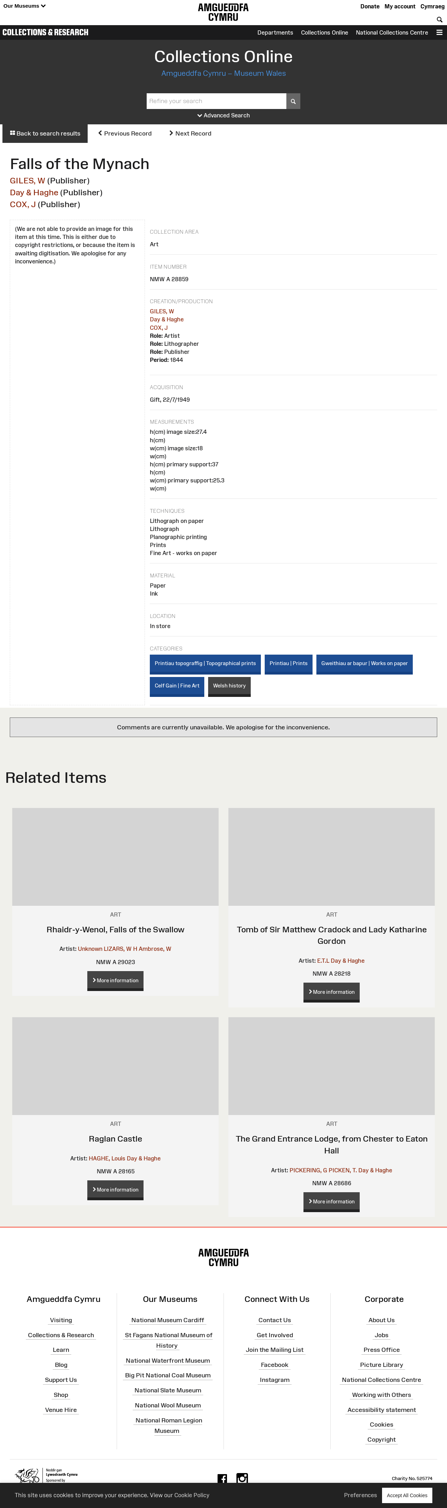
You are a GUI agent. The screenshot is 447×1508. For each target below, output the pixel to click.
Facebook (274, 1364)
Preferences (360, 1495)
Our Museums (24, 6)
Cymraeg (432, 6)
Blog (61, 1364)
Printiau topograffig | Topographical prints (205, 663)
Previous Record (124, 133)
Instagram (275, 1379)
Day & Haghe (34, 192)
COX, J (23, 204)
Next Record (190, 133)
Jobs (381, 1334)
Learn (61, 1349)
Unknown (90, 949)
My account (400, 6)
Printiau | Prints (289, 663)
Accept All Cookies (407, 1495)
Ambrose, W (155, 949)
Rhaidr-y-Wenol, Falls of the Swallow (115, 929)
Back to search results (45, 133)
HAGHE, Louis (107, 1158)
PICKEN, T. (343, 1170)
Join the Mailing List (274, 1349)
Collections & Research (45, 32)
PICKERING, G (308, 1170)
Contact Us (274, 1319)
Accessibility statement (381, 1409)
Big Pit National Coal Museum (168, 1375)
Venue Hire (61, 1409)
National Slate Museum (167, 1390)
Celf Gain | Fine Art (177, 686)
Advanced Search (223, 115)
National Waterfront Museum (168, 1360)
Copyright (381, 1439)
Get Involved (275, 1334)
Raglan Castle (115, 1138)
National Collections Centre (392, 32)
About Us (381, 1319)
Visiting (61, 1319)
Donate (370, 6)
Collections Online (324, 32)
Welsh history (229, 686)
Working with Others (381, 1394)
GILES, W (27, 180)
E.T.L (323, 960)
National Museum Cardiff (167, 1319)
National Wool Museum (168, 1405)
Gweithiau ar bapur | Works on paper (364, 663)
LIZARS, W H (120, 949)
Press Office (382, 1349)
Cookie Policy (192, 1495)
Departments (275, 32)
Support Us (61, 1379)
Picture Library (381, 1364)
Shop (61, 1394)
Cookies (381, 1424)
